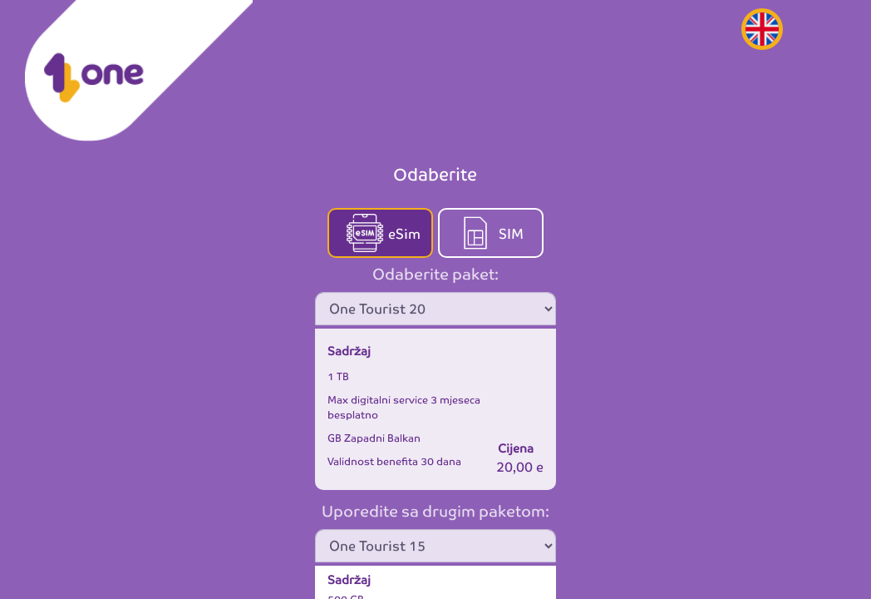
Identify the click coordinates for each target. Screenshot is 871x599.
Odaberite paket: (435, 272)
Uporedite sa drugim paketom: (435, 509)
